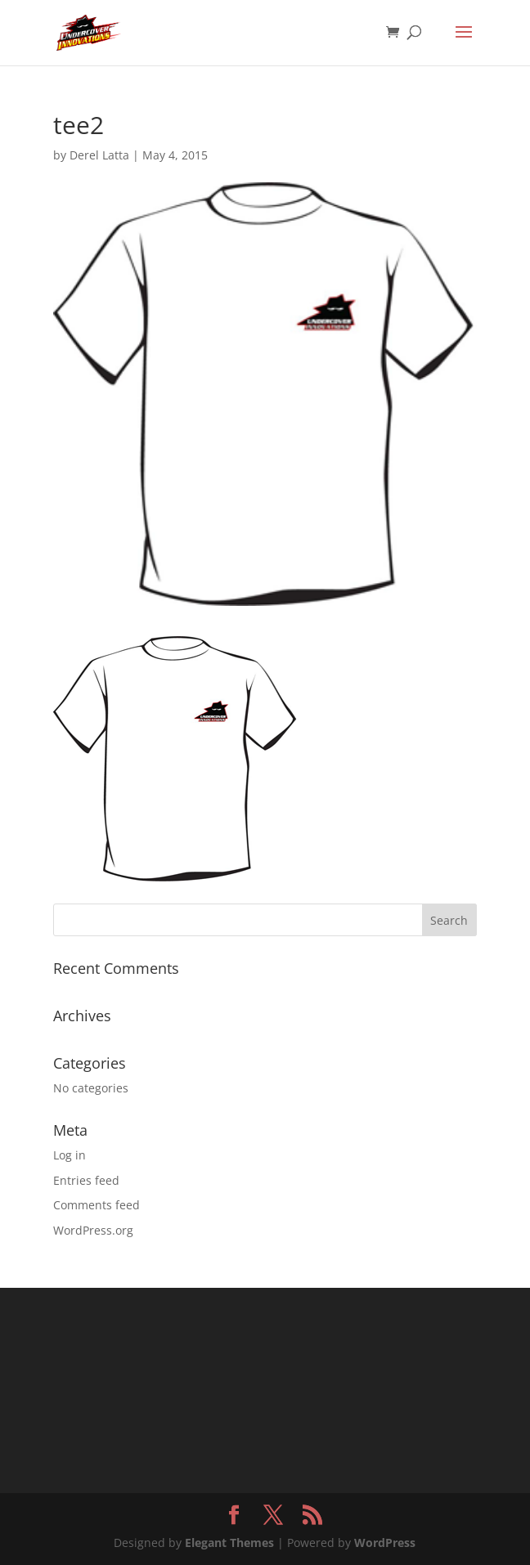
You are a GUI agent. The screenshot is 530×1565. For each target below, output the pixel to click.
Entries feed (86, 1180)
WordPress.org (93, 1230)
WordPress (384, 1542)
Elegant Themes (229, 1542)
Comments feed (96, 1205)
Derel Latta (99, 155)
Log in (69, 1155)
